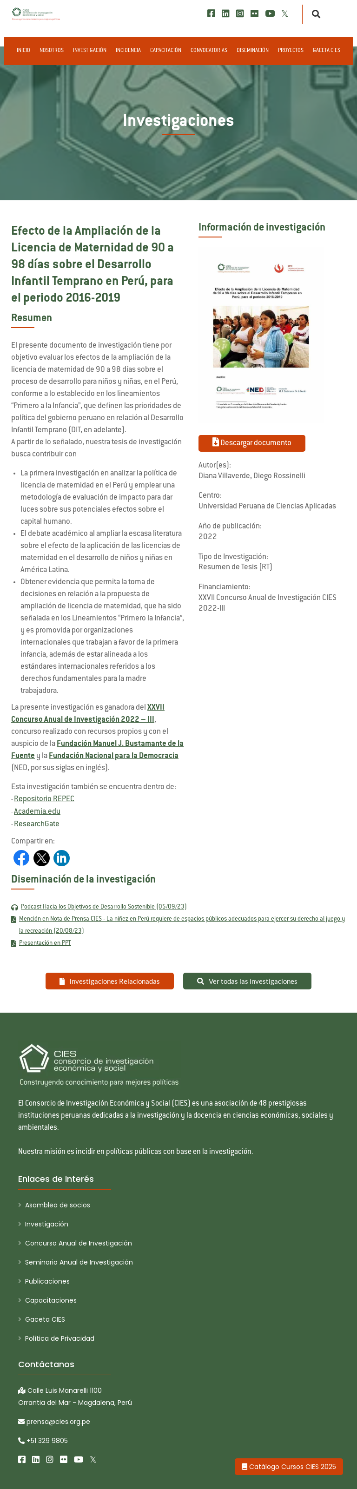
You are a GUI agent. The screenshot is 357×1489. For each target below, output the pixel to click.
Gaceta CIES (326, 50)
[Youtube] (270, 13)
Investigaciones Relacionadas (110, 981)
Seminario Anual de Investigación (79, 1262)
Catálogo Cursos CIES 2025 (289, 1466)
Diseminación (253, 50)
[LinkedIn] (226, 13)
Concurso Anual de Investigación (78, 1243)
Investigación (89, 50)
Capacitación (165, 50)
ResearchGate (37, 824)
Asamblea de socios (57, 1205)
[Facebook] (211, 13)
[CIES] (36, 14)
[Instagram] (240, 13)
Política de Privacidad (59, 1338)
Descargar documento (251, 442)
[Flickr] (254, 13)
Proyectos (291, 50)
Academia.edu (37, 812)
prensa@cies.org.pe (54, 1421)
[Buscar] (313, 14)
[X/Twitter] (284, 13)
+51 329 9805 (43, 1440)
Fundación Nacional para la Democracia (113, 756)
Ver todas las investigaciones (247, 981)
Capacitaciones (51, 1300)
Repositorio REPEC (44, 799)
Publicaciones (47, 1281)
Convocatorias (209, 50)
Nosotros (52, 50)
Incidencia (128, 50)
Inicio (23, 50)
